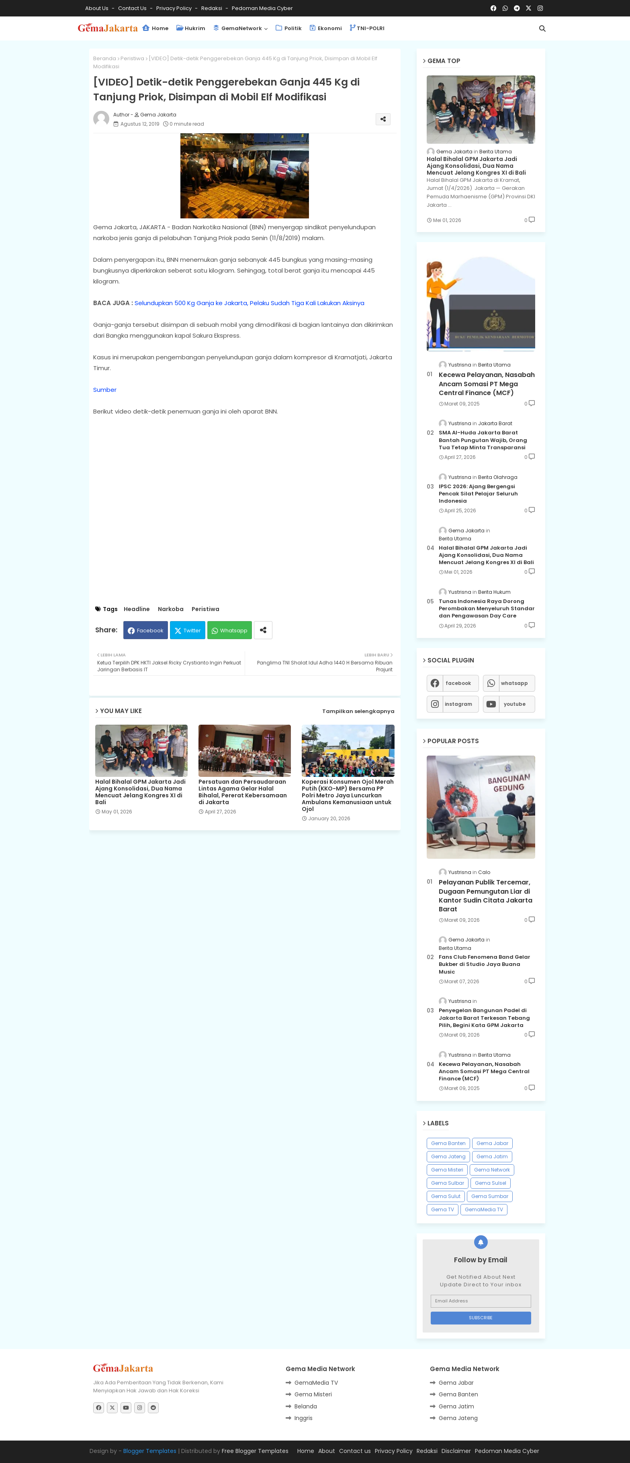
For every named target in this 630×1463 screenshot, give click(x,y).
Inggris (304, 1418)
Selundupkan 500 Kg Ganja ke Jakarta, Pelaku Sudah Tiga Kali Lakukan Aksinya (249, 303)
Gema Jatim (492, 1156)
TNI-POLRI (367, 28)
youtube (515, 704)
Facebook (150, 630)
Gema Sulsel (490, 1183)
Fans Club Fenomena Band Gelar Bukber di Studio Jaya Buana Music (484, 964)
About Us (97, 8)
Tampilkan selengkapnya (358, 711)
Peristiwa (132, 58)
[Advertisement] (251, 896)
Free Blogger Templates (255, 1451)
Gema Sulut (445, 1196)
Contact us (133, 8)
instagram (458, 704)
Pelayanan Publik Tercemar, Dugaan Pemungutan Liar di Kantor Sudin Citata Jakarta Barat (485, 896)
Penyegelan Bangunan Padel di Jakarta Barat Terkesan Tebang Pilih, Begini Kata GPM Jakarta (484, 1018)
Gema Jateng (448, 1156)
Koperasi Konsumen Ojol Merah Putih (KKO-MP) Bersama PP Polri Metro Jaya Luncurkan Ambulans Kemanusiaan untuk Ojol (348, 795)
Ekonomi (326, 28)
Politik (289, 28)
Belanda (306, 1406)
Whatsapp (234, 630)
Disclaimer (456, 1451)
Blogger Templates (149, 1451)
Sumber (105, 389)
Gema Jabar (492, 1143)
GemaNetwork (237, 28)
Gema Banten (448, 1143)
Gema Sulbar (447, 1183)
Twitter (192, 630)
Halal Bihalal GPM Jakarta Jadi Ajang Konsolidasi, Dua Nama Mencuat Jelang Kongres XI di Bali (140, 792)
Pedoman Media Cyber (262, 8)
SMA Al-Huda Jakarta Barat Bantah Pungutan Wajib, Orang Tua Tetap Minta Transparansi (483, 440)
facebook (458, 683)
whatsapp (514, 683)
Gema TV (442, 1209)
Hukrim (190, 28)
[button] (542, 28)
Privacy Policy (174, 8)
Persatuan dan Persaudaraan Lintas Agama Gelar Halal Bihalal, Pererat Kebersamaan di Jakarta (242, 792)
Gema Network (492, 1169)
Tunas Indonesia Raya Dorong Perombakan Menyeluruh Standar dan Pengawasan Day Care (487, 608)
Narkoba (171, 609)
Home (155, 28)
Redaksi (212, 8)
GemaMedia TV (484, 1209)
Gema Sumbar (489, 1196)
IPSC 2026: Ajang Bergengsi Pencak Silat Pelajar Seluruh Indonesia (478, 494)
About (326, 1451)
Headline (137, 609)
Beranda (104, 58)
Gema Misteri (447, 1169)
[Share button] (263, 630)
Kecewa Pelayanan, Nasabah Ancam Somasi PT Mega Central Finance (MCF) (487, 384)
